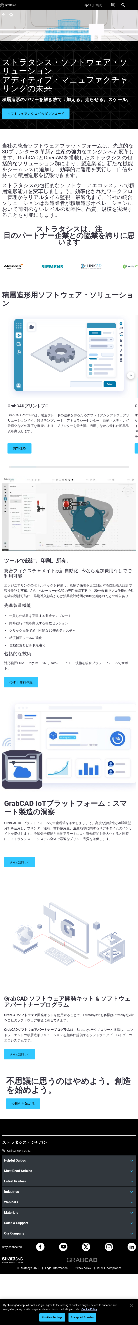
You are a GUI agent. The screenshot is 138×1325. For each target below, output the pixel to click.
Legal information (56, 1268)
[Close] (131, 1305)
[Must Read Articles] (69, 1171)
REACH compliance (109, 1268)
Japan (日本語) (94, 5)
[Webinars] (69, 1202)
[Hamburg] (133, 5)
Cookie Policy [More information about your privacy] (89, 1309)
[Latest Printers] (69, 1181)
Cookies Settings (52, 1317)
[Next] (130, 376)
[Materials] (69, 1213)
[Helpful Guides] (69, 1160)
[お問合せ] (113, 5)
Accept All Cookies (82, 1317)
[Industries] (69, 1192)
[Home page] (9, 15)
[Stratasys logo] (8, 5)
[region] (69, 1312)
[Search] (123, 5)
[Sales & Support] (69, 1223)
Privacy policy (82, 1268)
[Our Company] (69, 1233)
